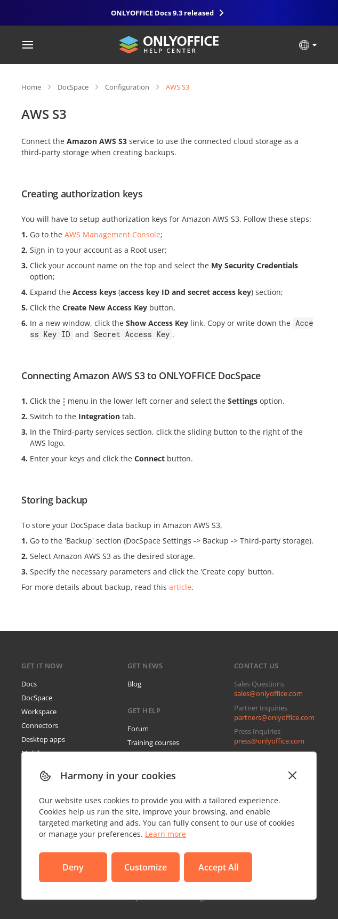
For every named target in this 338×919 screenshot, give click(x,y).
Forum (138, 728)
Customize (145, 867)
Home (31, 87)
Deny (73, 867)
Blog (134, 684)
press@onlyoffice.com (269, 741)
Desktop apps (43, 739)
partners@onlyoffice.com (274, 717)
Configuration (127, 87)
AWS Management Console (112, 234)
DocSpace (73, 87)
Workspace (39, 711)
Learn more (165, 834)
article (180, 587)
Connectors (39, 725)
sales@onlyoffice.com (268, 693)
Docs (29, 684)
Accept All (218, 867)
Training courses (153, 742)
